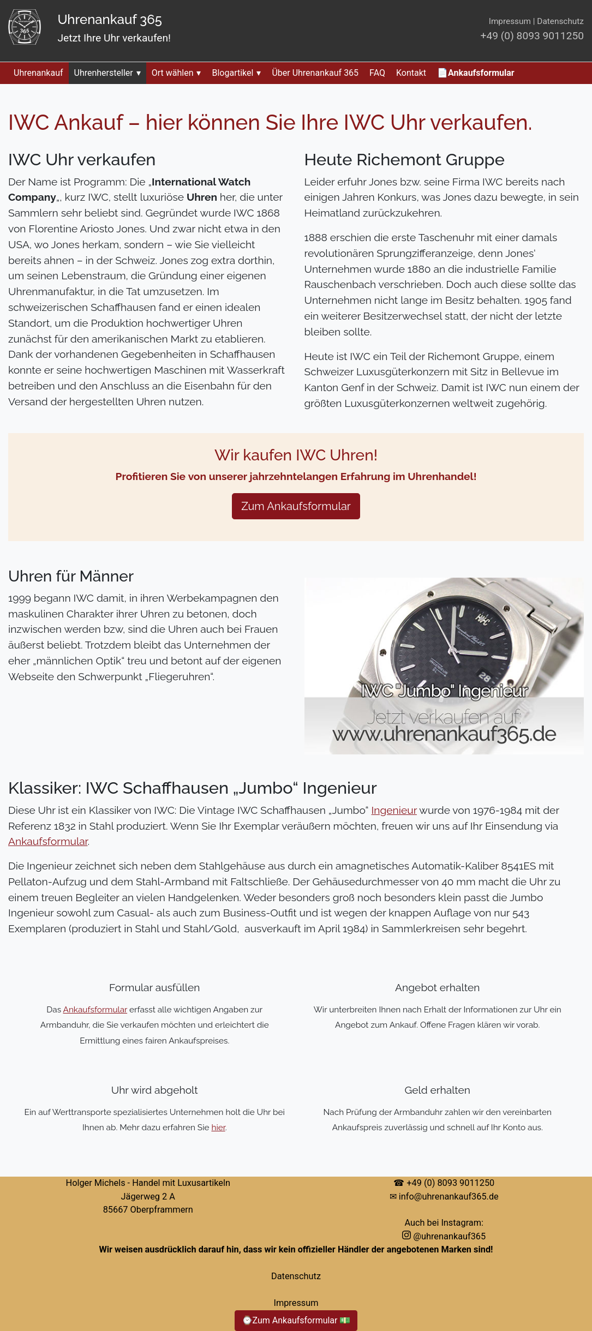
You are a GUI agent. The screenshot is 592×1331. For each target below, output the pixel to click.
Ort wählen (176, 73)
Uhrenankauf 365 (109, 19)
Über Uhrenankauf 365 (315, 73)
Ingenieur (394, 810)
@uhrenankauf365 (444, 1236)
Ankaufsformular (48, 841)
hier (218, 1127)
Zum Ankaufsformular (296, 506)
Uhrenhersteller (107, 73)
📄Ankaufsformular (476, 73)
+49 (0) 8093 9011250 (532, 35)
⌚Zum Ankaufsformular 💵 (296, 1320)
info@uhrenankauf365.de (449, 1196)
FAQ (377, 73)
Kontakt (411, 73)
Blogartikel (236, 73)
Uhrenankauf (38, 73)
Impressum (510, 21)
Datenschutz (560, 21)
